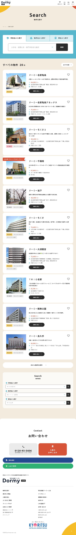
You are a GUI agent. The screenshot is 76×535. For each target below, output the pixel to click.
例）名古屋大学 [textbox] (11, 386)
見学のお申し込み (42, 515)
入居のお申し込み (52, 449)
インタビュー (42, 494)
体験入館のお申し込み (43, 512)
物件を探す (6, 490)
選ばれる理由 (6, 494)
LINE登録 (41, 503)
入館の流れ (6, 497)
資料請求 (10, 460)
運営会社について (7, 510)
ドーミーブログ (7, 503)
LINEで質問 (11, 466)
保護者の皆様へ (42, 497)
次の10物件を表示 (36, 365)
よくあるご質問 (7, 500)
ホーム (4, 26)
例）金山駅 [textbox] (10, 403)
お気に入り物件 (7, 507)
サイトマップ (6, 515)
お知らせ (40, 500)
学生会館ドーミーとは (44, 490)
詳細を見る (36, 91)
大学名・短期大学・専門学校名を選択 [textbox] (25, 47)
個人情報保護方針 (7, 512)
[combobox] (32, 47)
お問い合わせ (42, 507)
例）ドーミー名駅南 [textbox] (12, 395)
